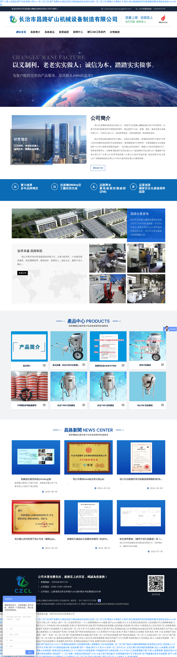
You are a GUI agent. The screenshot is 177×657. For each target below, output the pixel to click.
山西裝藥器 (98, 602)
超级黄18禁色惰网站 (42, 652)
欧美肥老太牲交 (154, 642)
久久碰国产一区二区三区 (75, 655)
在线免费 (74, 646)
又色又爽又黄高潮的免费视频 (140, 646)
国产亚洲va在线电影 (41, 649)
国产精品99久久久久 (50, 642)
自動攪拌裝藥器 (122, 602)
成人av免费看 (161, 646)
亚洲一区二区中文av (116, 646)
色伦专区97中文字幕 (38, 646)
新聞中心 (78, 32)
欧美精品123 (67, 649)
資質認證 (64, 32)
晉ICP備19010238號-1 (88, 599)
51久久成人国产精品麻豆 (103, 652)
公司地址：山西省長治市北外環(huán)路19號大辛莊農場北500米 (71, 590)
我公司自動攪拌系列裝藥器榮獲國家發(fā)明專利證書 (141, 477)
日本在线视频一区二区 (111, 642)
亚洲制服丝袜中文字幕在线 (128, 652)
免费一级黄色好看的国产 (79, 652)
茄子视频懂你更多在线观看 (154, 652)
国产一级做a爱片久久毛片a (92, 646)
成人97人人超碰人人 (117, 655)
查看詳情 (22, 271)
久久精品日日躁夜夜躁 (84, 649)
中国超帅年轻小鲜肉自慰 (107, 649)
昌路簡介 (35, 32)
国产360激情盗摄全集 (59, 646)
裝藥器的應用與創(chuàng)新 (36, 477)
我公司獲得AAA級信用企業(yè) (88, 477)
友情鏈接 (115, 32)
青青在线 (56, 649)
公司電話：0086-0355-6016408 (56, 585)
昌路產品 (50, 32)
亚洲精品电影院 (68, 642)
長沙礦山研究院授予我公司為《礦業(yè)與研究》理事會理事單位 (36, 537)
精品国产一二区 (60, 652)
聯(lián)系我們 (96, 32)
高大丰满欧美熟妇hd (45, 655)
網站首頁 (21, 32)
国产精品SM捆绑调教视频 (134, 642)
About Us (98, 166)
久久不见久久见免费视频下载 (133, 649)
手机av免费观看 (155, 649)
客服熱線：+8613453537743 (54, 580)
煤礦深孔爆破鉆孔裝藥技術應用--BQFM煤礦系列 (88, 537)
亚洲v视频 (132, 655)
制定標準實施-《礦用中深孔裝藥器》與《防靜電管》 (141, 537)
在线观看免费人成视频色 (88, 642)
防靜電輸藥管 (109, 602)
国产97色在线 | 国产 (97, 655)
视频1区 (59, 655)
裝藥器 (90, 602)
